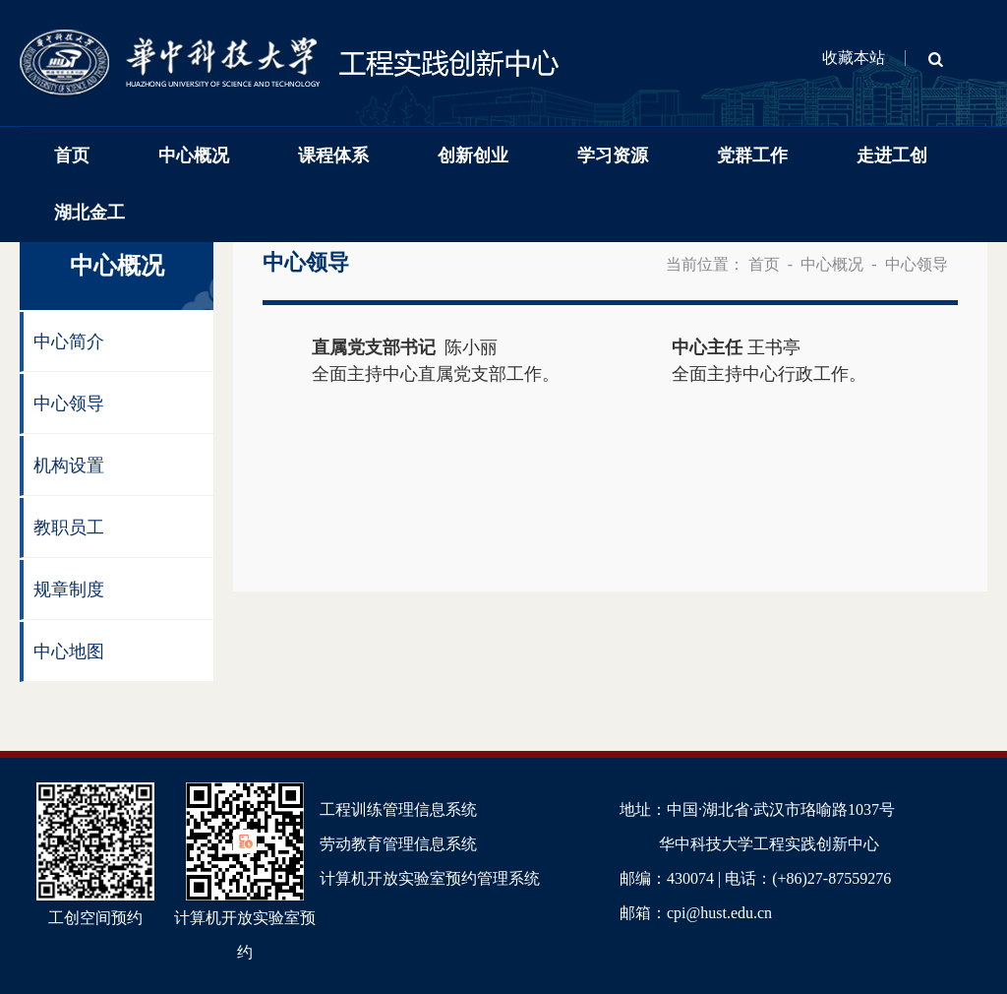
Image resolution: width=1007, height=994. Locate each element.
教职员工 (68, 527)
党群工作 (752, 155)
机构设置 (68, 465)
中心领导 (68, 403)
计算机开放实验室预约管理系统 (430, 878)
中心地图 (68, 651)
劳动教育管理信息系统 (398, 844)
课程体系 (333, 155)
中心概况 (193, 155)
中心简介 (68, 341)
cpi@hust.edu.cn (719, 912)
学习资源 (612, 155)
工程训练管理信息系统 (398, 809)
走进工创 (892, 155)
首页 (71, 155)
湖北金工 (89, 212)
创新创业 (473, 155)
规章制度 (68, 589)
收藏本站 (853, 57)
